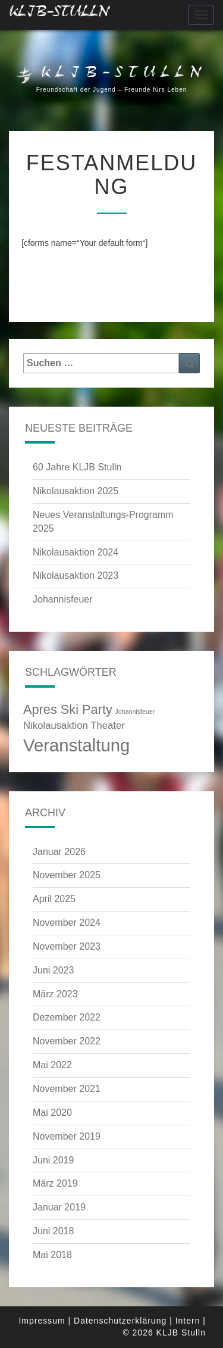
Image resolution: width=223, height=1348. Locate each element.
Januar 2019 (59, 1207)
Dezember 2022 (66, 1017)
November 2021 (66, 1089)
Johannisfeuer (63, 599)
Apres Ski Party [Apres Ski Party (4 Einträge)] (67, 709)
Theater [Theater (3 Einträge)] (107, 725)
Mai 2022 (52, 1065)
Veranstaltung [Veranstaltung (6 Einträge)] (76, 745)
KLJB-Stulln (59, 14)
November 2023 (66, 946)
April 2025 (54, 899)
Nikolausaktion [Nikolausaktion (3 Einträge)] (55, 725)
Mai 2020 (52, 1112)
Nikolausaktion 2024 (75, 552)
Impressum (41, 1320)
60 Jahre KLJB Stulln (77, 467)
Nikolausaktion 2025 (75, 491)
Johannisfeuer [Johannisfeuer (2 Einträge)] (135, 711)
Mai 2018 (52, 1255)
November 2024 (66, 923)
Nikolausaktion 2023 (75, 575)
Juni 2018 (53, 1231)
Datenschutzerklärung (120, 1320)
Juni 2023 (53, 970)
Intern (187, 1320)
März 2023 (55, 994)
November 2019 (66, 1136)
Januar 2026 (59, 852)
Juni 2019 (53, 1160)
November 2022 (66, 1041)
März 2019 (55, 1183)
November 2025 (66, 875)
